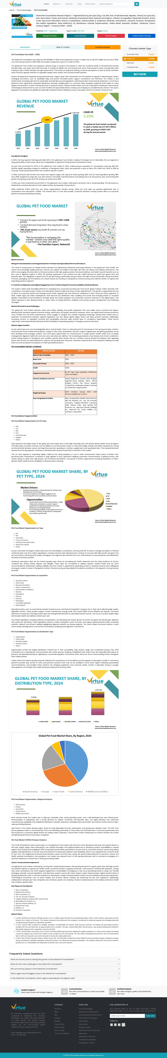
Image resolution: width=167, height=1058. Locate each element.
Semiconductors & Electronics (90, 1015)
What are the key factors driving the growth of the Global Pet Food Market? (42, 959)
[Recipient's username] (127, 1016)
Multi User (130, 63)
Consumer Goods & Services (89, 1030)
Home (47, 4)
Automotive (83, 1021)
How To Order (60, 1030)
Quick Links (83, 1004)
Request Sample (50, 36)
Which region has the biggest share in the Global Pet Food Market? (39, 973)
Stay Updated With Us (119, 1004)
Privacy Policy (60, 1024)
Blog (79, 4)
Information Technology (88, 1018)
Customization (80, 36)
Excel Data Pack (133, 54)
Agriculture (83, 1033)
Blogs (56, 1012)
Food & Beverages (24, 10)
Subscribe (150, 1016)
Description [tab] (25, 47)
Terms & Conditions (62, 1033)
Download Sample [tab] (102, 47)
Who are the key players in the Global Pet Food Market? (34, 969)
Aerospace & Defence (87, 1037)
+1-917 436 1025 (20, 1035)
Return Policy (59, 1027)
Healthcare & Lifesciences (88, 1012)
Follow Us (114, 1021)
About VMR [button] (90, 4)
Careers (57, 1018)
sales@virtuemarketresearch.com (28, 1033)
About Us (58, 1009)
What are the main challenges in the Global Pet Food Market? (36, 964)
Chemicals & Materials (87, 1040)
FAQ (56, 1015)
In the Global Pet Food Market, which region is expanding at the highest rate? (43, 978)
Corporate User (132, 67)
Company (59, 1004)
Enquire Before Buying (142, 36)
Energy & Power (84, 1027)
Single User (131, 59)
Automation (83, 1024)
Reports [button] (56, 4)
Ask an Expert (111, 36)
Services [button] (68, 4)
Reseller (57, 1021)
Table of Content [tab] (63, 47)
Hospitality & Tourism (87, 1043)
